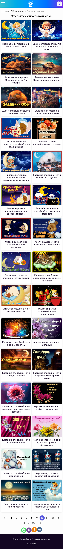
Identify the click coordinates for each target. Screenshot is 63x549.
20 (33, 523)
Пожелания (18, 11)
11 (47, 517)
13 (57, 517)
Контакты (31, 544)
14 (23, 523)
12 (52, 517)
